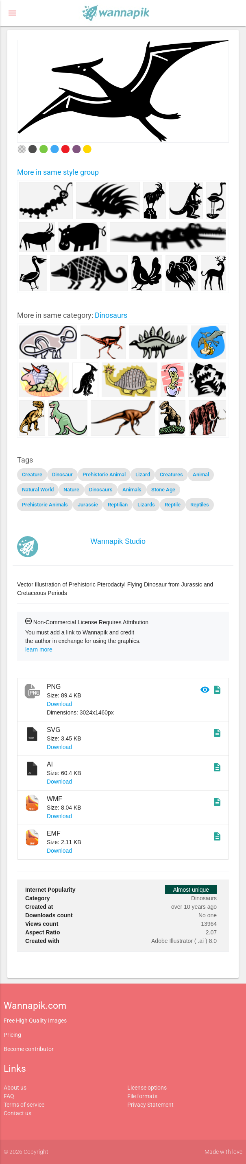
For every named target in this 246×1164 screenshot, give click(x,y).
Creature (32, 474)
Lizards (146, 505)
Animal (201, 474)
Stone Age (163, 489)
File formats (142, 1096)
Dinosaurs (111, 315)
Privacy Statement (150, 1104)
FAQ (9, 1096)
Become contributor (29, 1049)
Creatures (171, 474)
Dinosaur (62, 474)
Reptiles (199, 505)
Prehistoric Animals (45, 505)
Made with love (223, 1152)
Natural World (38, 489)
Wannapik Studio (118, 541)
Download (59, 704)
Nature (71, 489)
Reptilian (118, 505)
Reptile (173, 505)
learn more (38, 649)
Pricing (12, 1035)
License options (147, 1087)
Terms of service (24, 1104)
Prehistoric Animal (104, 474)
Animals (132, 489)
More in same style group (58, 172)
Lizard (142, 474)
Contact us (17, 1113)
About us (15, 1087)
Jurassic (88, 505)
